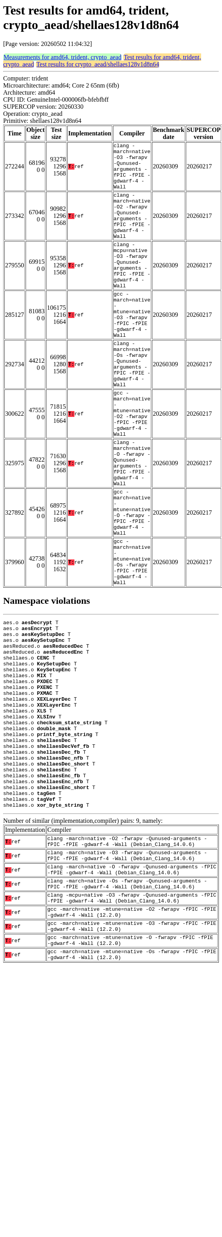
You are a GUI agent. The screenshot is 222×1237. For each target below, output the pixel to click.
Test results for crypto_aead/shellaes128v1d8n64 (97, 64)
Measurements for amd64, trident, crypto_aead (62, 57)
